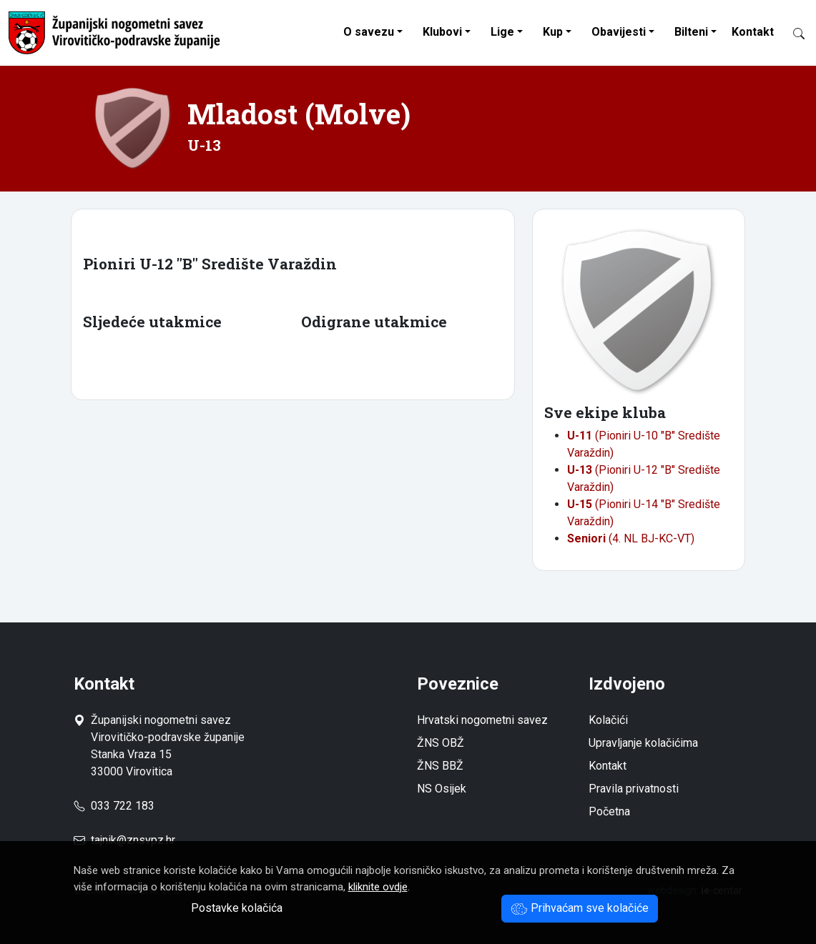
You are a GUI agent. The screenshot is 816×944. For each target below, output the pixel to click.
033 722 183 (114, 806)
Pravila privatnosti (634, 788)
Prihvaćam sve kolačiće (580, 908)
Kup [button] (553, 32)
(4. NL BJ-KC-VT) (630, 538)
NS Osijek (441, 788)
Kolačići (608, 720)
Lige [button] (502, 32)
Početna (609, 811)
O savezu (368, 32)
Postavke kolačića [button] (236, 908)
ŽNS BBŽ (440, 765)
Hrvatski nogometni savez (482, 720)
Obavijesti (618, 32)
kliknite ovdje (378, 886)
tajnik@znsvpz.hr (133, 840)
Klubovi (442, 32)
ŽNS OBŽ (440, 743)
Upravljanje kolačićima (643, 743)
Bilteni (691, 32)
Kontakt (753, 32)
